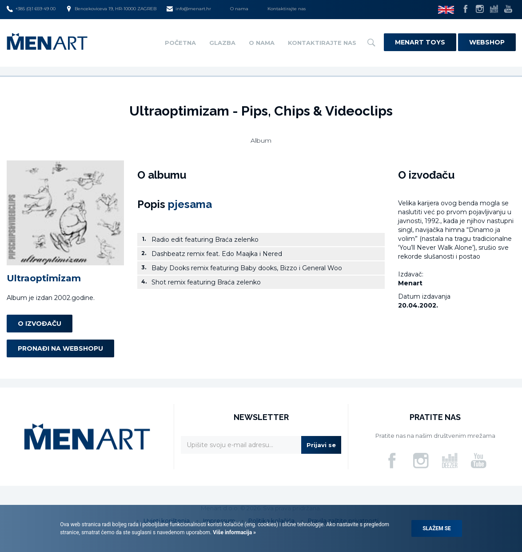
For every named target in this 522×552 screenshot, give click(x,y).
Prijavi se (321, 444)
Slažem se (436, 528)
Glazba (222, 42)
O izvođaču (39, 324)
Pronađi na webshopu (60, 348)
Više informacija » (233, 532)
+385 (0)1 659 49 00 (31, 9)
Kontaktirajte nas (286, 9)
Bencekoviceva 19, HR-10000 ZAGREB (111, 9)
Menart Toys (420, 42)
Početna (180, 42)
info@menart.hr (189, 9)
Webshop (487, 42)
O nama (239, 9)
